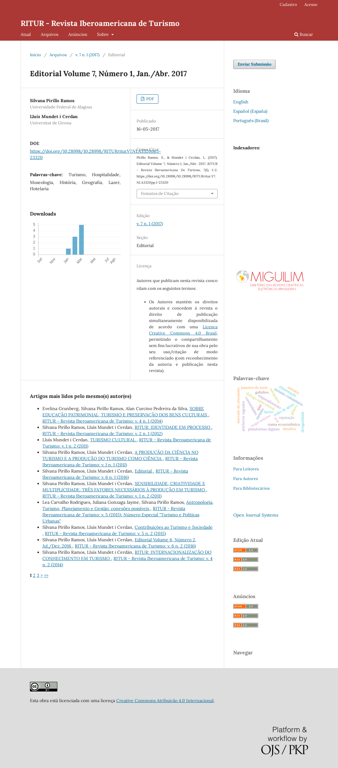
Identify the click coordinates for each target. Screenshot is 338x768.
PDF (149, 99)
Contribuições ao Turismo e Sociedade (174, 527)
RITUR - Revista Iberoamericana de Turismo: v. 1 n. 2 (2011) (102, 496)
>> (46, 575)
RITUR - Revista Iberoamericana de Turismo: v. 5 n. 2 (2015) (105, 533)
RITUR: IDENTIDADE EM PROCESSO (173, 427)
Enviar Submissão (254, 64)
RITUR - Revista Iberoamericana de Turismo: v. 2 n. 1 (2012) (102, 433)
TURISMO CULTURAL (113, 440)
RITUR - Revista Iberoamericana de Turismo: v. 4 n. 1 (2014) (102, 421)
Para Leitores (246, 469)
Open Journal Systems (255, 515)
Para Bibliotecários (251, 488)
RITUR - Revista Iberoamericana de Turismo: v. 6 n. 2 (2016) (135, 546)
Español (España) (250, 111)
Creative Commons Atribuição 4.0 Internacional (165, 700)
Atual (26, 34)
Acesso (310, 4)
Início (35, 54)
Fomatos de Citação (160, 193)
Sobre (103, 34)
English (240, 102)
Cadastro (288, 4)
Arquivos (49, 34)
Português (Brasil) (250, 120)
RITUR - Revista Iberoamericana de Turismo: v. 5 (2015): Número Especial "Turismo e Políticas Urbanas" (120, 515)
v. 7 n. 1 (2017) (87, 54)
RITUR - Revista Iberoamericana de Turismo (100, 23)
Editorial (144, 471)
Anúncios (77, 34)
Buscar (303, 34)
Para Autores (245, 478)
